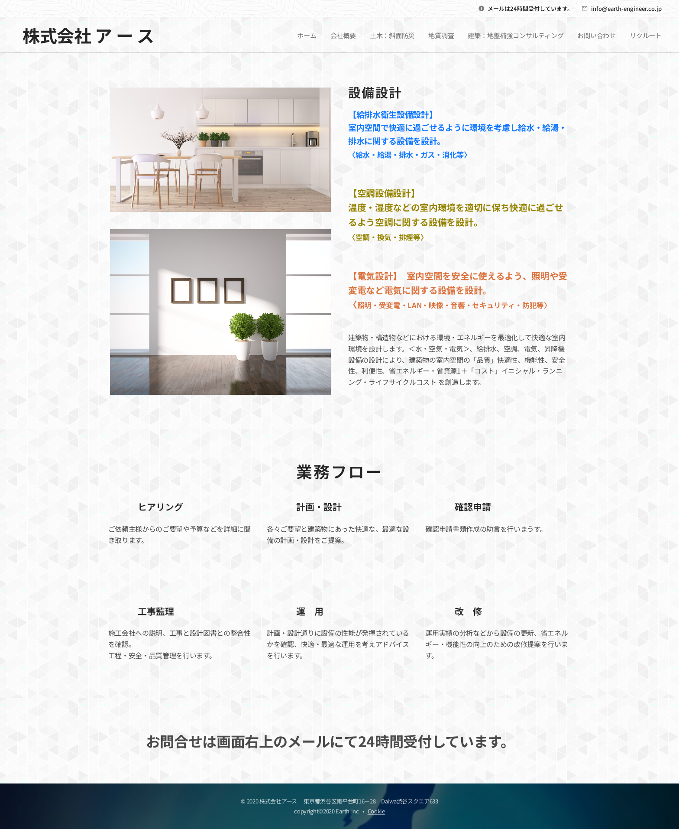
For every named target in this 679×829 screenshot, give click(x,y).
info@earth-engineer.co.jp (626, 8)
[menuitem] (305, 35)
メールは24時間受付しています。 (530, 8)
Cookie (376, 811)
